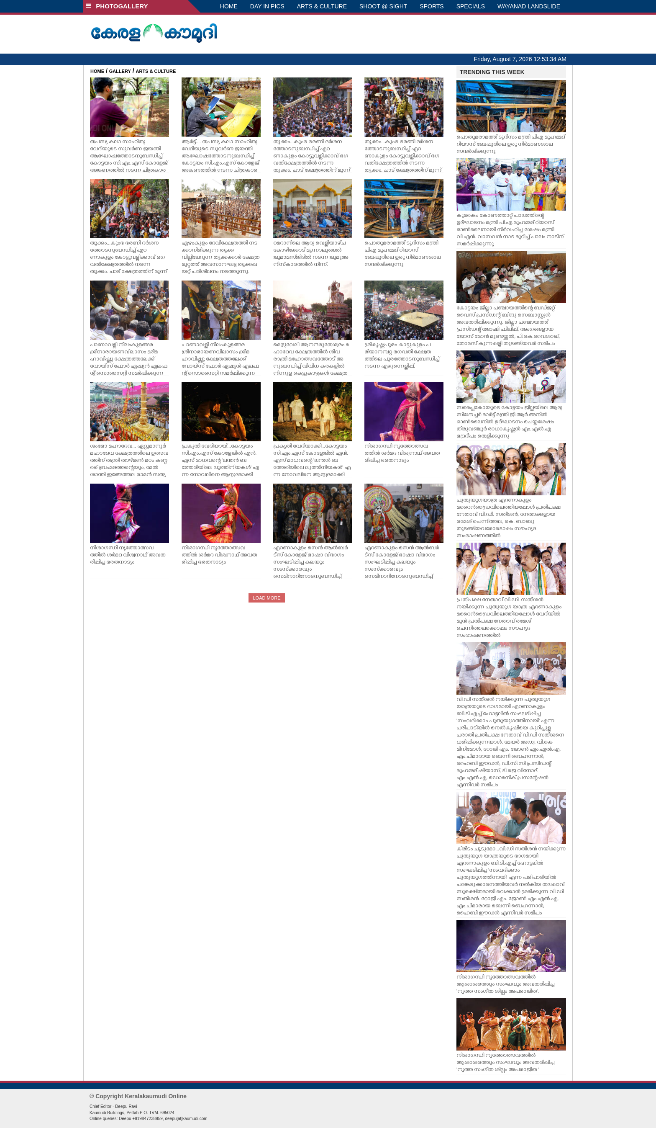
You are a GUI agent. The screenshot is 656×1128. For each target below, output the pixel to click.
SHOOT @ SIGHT (383, 6)
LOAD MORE (266, 597)
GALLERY (120, 71)
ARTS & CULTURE (322, 6)
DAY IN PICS (267, 6)
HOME (229, 6)
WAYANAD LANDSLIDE (528, 6)
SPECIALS (470, 6)
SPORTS (431, 6)
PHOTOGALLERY (116, 6)
